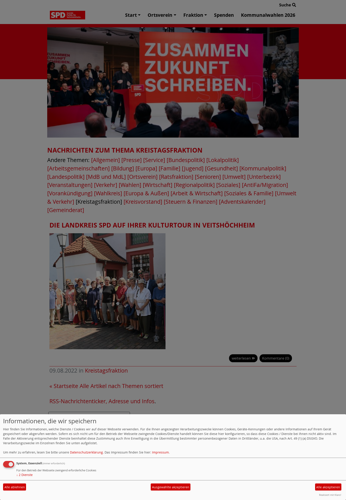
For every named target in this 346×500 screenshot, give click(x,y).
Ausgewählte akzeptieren (170, 487)
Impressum (160, 452)
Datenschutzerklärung (86, 452)
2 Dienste (24, 475)
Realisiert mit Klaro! (330, 494)
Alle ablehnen (14, 487)
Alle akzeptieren (328, 487)
